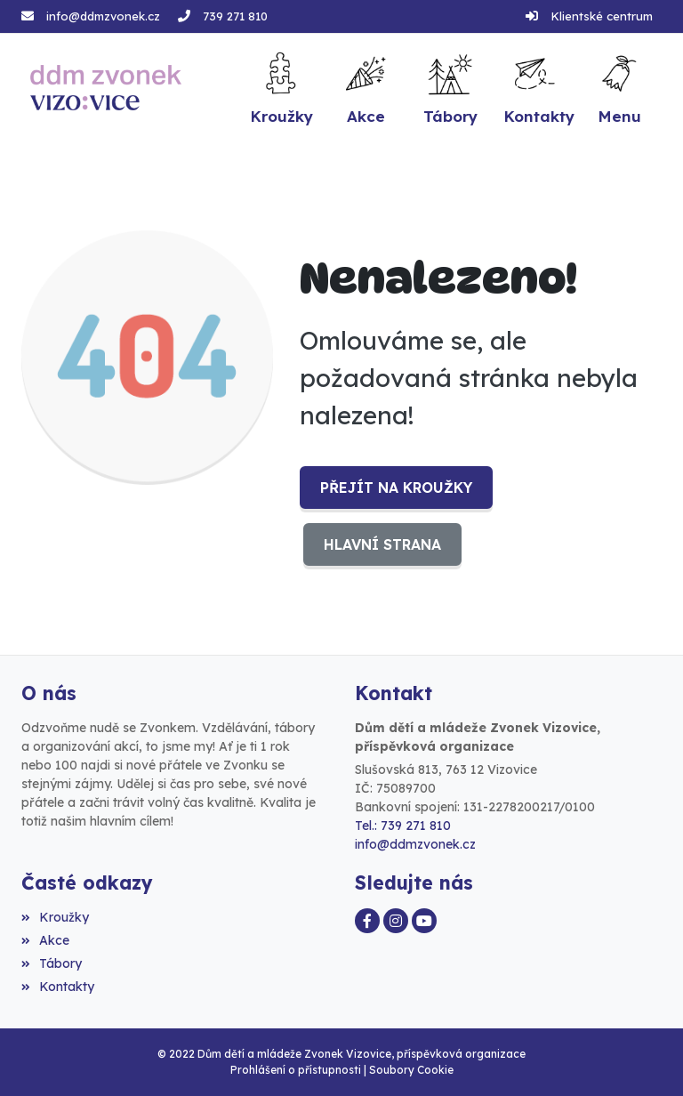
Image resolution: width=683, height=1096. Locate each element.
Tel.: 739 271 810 (403, 826)
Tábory (51, 963)
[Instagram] (395, 920)
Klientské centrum (601, 16)
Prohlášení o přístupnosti (295, 1069)
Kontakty (57, 987)
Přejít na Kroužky (396, 487)
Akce (45, 940)
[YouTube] (424, 920)
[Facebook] (367, 920)
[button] (619, 87)
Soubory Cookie (411, 1069)
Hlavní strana (382, 544)
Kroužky (55, 917)
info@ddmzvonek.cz (103, 16)
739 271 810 (235, 16)
